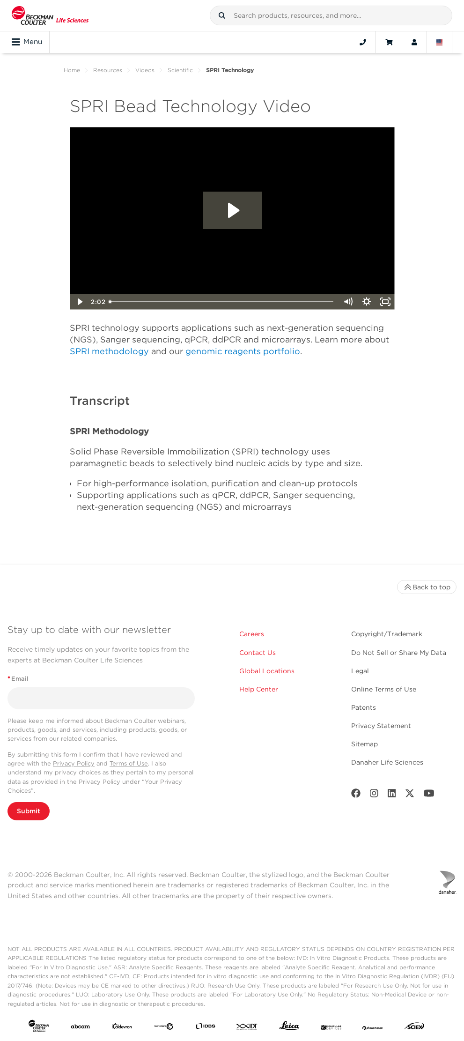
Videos (145, 70)
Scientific (180, 70)
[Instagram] (374, 795)
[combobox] (331, 15)
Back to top (426, 587)
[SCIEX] (414, 1028)
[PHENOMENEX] (372, 1028)
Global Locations (267, 671)
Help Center (258, 689)
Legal (360, 671)
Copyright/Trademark (386, 634)
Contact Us (257, 652)
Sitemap (364, 744)
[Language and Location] (439, 42)
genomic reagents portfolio (242, 351)
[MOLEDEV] (331, 1028)
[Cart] (389, 42)
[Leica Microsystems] (289, 1027)
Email (18, 678)
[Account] (414, 42)
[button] (222, 15)
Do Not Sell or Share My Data (398, 652)
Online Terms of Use (383, 689)
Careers (251, 634)
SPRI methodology (109, 351)
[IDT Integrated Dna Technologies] (247, 1028)
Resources (107, 70)
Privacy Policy (74, 763)
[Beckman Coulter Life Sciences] (50, 15)
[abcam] (80, 1028)
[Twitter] (409, 795)
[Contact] (363, 42)
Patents (363, 707)
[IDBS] (205, 1028)
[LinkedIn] (392, 795)
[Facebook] (356, 795)
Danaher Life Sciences (387, 762)
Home (72, 70)
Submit (28, 811)
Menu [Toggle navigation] (27, 42)
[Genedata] (164, 1028)
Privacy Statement (381, 725)
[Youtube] (429, 795)
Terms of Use (129, 763)
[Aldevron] (122, 1028)
